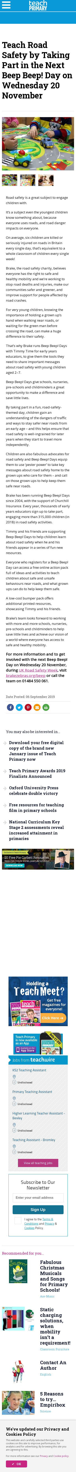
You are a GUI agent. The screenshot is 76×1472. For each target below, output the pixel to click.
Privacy (44, 1456)
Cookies (29, 1228)
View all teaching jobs (38, 1163)
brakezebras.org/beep (25, 675)
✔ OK (16, 1464)
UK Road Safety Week (38, 670)
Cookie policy (60, 1456)
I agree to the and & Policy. (40, 1223)
